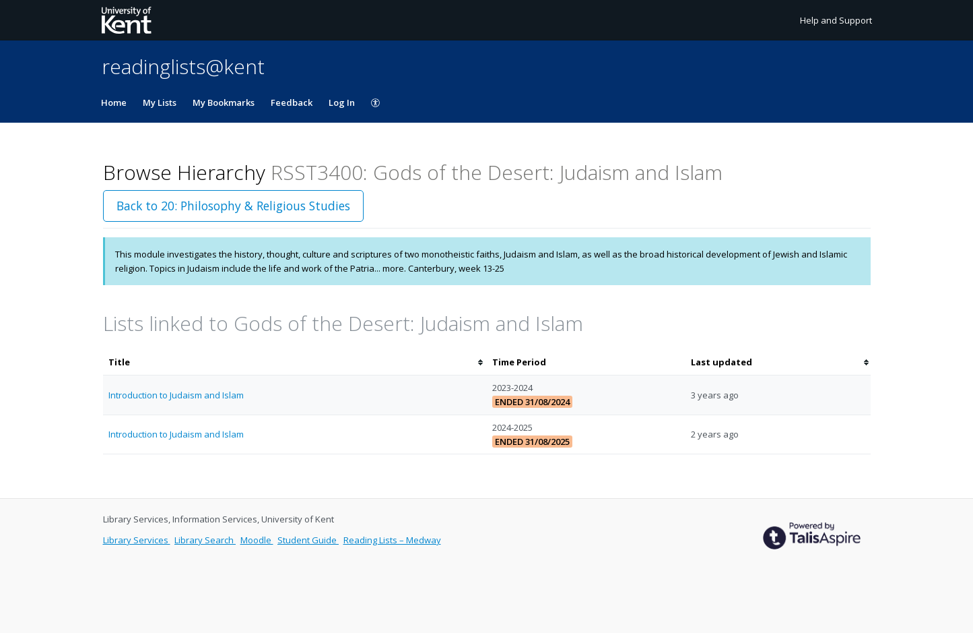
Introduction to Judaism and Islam (176, 395)
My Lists (159, 102)
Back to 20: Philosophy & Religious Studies (233, 206)
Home (114, 102)
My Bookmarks (224, 102)
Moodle (256, 540)
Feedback (291, 102)
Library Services (136, 540)
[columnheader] (295, 362)
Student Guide (308, 540)
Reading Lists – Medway (392, 540)
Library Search (205, 540)
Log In (342, 102)
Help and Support (836, 20)
